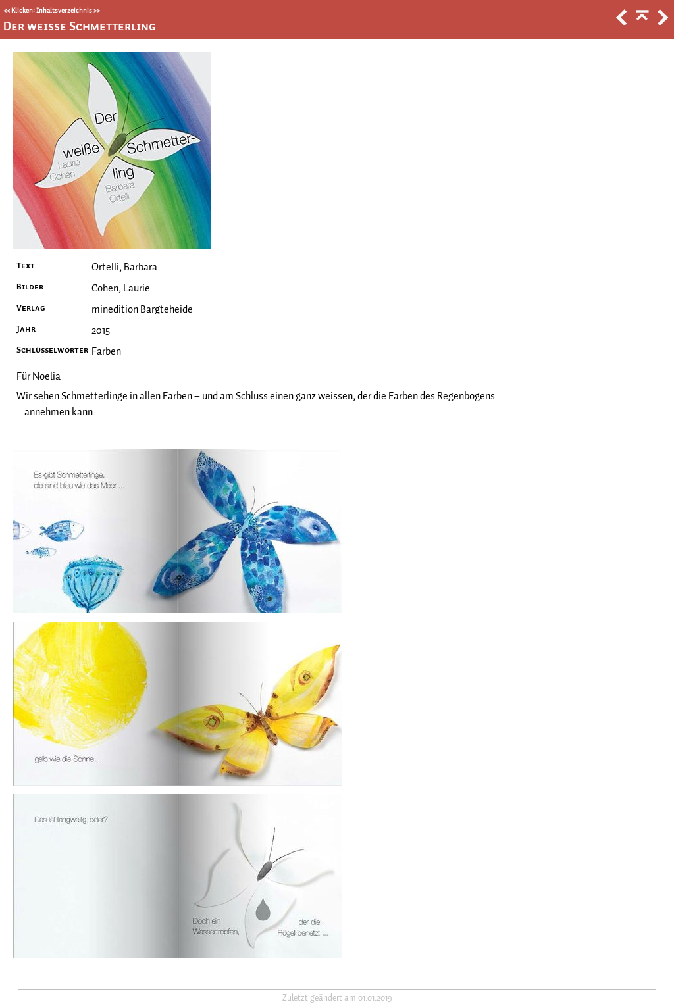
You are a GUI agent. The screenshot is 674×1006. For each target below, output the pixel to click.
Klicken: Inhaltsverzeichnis (51, 10)
